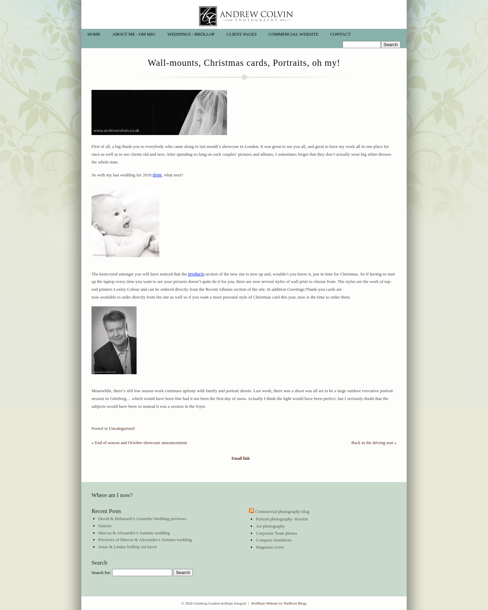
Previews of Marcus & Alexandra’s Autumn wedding (145, 539)
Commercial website (294, 34)
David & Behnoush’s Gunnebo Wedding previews (142, 518)
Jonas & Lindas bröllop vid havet (127, 546)
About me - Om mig (134, 34)
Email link (240, 458)
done (157, 174)
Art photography (270, 526)
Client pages (241, 34)
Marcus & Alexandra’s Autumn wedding (134, 532)
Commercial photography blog (282, 511)
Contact (340, 34)
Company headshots (273, 539)
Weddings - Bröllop (191, 34)
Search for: (101, 572)
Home (93, 34)
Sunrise (104, 525)
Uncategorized (122, 428)
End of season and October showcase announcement (139, 442)
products (196, 274)
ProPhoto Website (264, 603)
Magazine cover (270, 547)
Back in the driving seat (373, 442)
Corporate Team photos (276, 533)
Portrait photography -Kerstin (282, 518)
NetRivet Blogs (295, 603)
